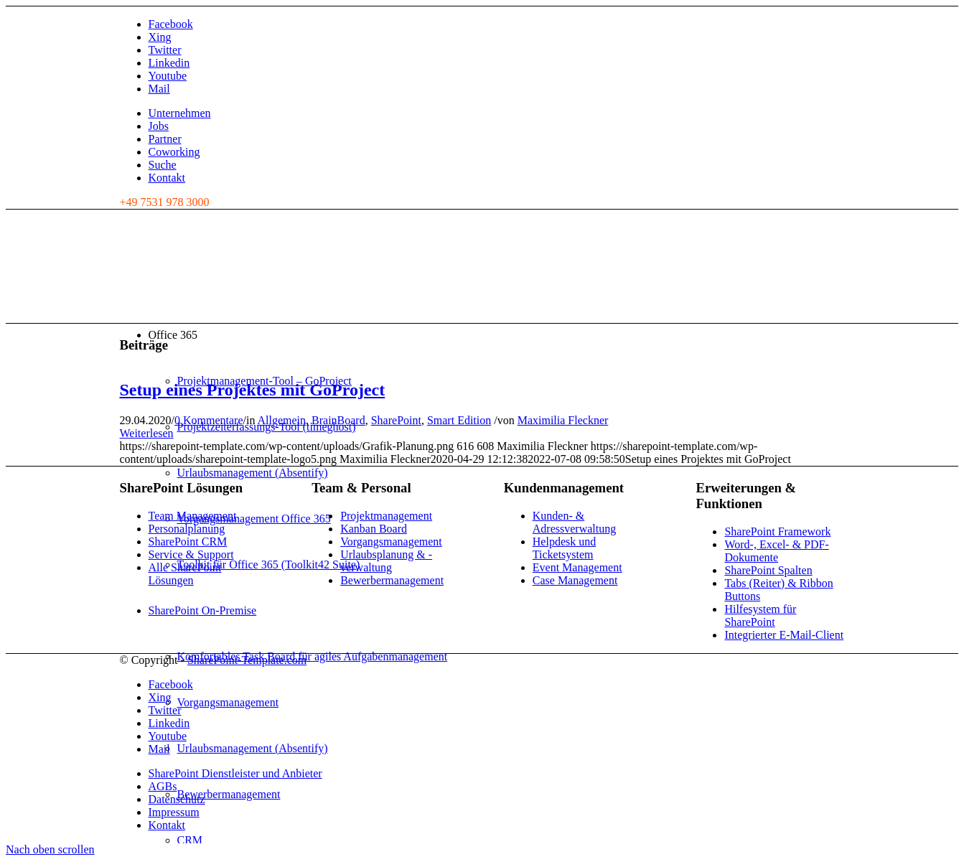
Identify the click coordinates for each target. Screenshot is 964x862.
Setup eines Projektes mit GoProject (252, 389)
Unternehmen (180, 113)
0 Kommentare (208, 420)
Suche (163, 165)
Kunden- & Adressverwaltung (574, 522)
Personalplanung (187, 529)
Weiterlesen (147, 433)
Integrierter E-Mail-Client (783, 635)
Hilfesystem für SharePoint (760, 615)
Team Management (193, 516)
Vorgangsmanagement (391, 541)
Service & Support (191, 554)
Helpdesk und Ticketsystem (564, 548)
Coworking (174, 152)
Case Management (575, 580)
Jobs (159, 126)
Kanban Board (373, 529)
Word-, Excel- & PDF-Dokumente (776, 550)
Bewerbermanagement (392, 580)
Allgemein (282, 420)
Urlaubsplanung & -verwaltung (386, 560)
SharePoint (396, 420)
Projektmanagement (386, 516)
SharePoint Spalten (768, 570)
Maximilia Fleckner (563, 420)
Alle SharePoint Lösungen (185, 573)
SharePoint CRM (188, 541)
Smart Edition (459, 420)
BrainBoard (338, 420)
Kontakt (167, 178)
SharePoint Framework (777, 531)
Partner (165, 139)
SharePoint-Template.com (246, 660)
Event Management (577, 567)
